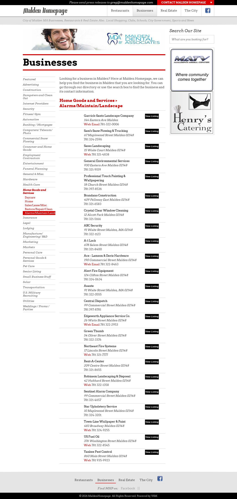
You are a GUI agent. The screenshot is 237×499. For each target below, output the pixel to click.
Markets (29, 247)
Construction (32, 89)
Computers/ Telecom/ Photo (37, 132)
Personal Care (32, 252)
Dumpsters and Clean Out (37, 97)
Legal (26, 223)
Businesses (145, 10)
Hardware (30, 179)
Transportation (34, 287)
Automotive (31, 119)
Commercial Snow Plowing (35, 140)
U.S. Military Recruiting (31, 294)
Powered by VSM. (147, 495)
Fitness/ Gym (32, 114)
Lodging (28, 228)
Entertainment (33, 163)
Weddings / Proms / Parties (36, 308)
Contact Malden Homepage (183, 2)
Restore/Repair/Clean (39, 209)
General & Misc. (33, 174)
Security (28, 108)
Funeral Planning (35, 168)
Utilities (28, 301)
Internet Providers (35, 103)
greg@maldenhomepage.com (131, 2)
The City (191, 10)
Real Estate (169, 10)
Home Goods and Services (34, 191)
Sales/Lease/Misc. (36, 205)
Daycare (30, 197)
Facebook (128, 488)
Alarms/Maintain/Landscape (40, 213)
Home (29, 201)
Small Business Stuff (37, 276)
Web (87, 124)
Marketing (30, 241)
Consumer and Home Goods (37, 148)
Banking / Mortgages (37, 124)
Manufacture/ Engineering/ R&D (35, 235)
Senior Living (32, 271)
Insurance (30, 217)
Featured (29, 79)
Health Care (31, 184)
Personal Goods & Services (34, 259)
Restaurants (120, 10)
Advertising (31, 84)
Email (96, 124)
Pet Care (28, 266)
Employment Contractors (32, 157)
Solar (26, 282)
